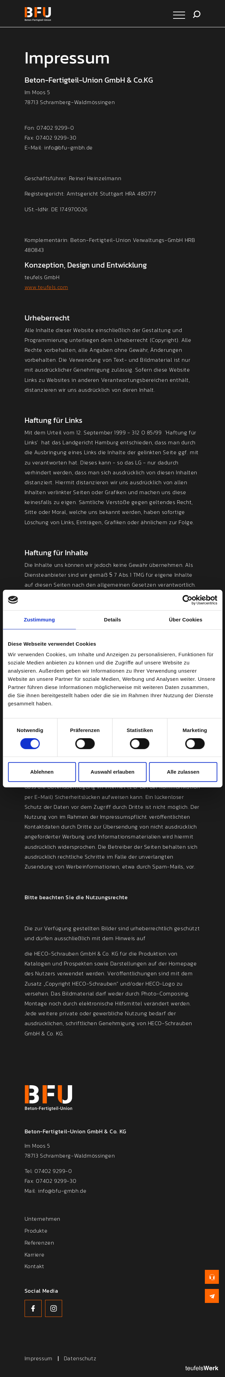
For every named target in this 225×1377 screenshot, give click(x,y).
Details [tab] (112, 619)
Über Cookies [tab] (185, 619)
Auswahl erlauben (112, 772)
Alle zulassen (183, 772)
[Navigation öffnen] (179, 15)
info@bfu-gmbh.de (62, 1191)
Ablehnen (42, 772)
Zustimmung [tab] (39, 619)
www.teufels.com (46, 288)
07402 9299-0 (53, 1171)
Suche (196, 14)
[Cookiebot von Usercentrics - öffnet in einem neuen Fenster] (187, 600)
